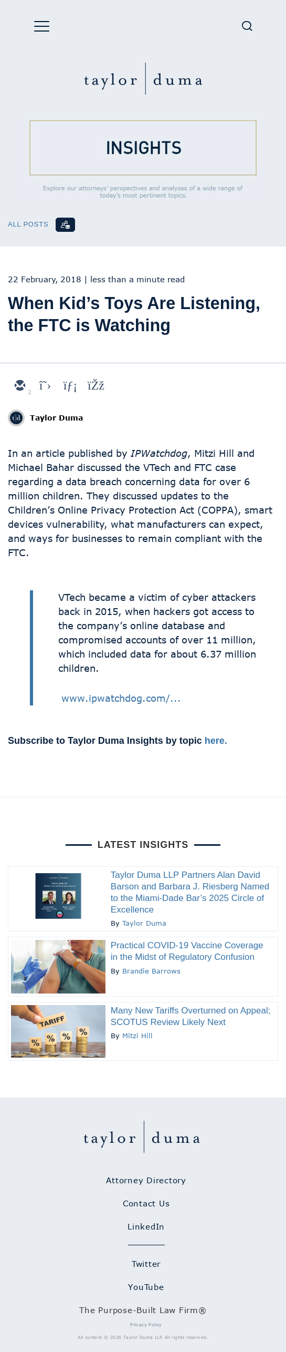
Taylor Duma (56, 417)
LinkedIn (146, 1226)
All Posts (28, 224)
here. (216, 740)
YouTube (146, 1287)
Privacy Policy (146, 1324)
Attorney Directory (146, 1180)
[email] (19, 386)
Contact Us (146, 1203)
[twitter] (44, 386)
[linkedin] (69, 386)
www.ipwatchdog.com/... (121, 698)
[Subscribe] (65, 225)
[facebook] (95, 386)
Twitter (146, 1263)
